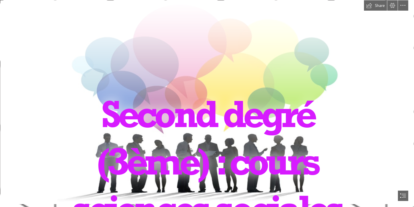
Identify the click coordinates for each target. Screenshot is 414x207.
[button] (375, 5)
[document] (207, 103)
